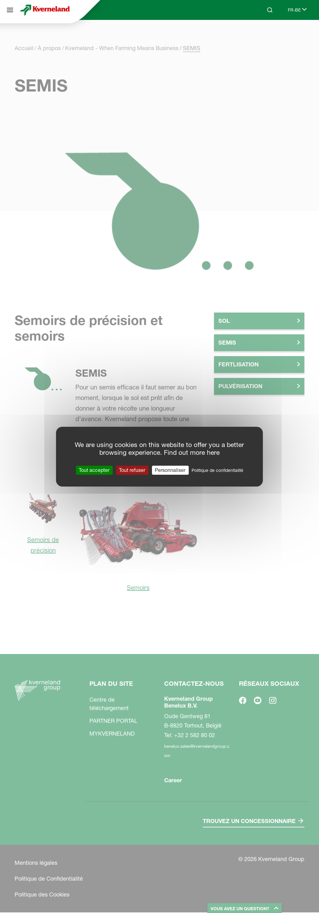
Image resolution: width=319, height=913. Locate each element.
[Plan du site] (10, 10)
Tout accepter (94, 470)
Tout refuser (132, 470)
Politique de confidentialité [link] (217, 470)
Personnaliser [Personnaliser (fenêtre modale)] (170, 470)
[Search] (269, 10)
